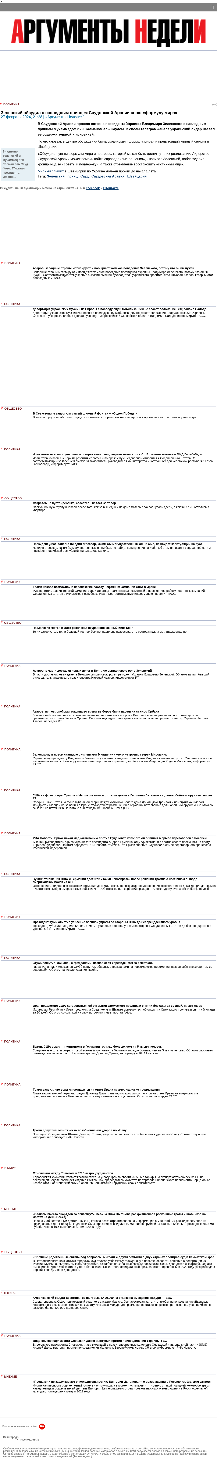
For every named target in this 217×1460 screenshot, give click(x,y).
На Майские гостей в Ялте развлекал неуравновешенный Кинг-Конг (83, 627)
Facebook (93, 188)
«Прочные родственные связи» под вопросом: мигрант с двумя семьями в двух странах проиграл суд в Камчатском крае (123, 1257)
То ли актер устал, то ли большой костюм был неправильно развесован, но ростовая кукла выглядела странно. (110, 631)
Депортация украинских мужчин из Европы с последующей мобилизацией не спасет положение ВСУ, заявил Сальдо (119, 309)
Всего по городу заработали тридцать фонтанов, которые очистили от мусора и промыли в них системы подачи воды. (115, 417)
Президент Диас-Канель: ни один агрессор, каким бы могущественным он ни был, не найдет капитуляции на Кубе (118, 544)
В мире (10, 1168)
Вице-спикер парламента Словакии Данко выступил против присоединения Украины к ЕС (100, 1340)
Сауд (84, 176)
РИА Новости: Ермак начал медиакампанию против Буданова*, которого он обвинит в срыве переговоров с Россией (120, 838)
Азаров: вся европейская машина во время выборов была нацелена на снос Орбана (96, 711)
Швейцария (136, 176)
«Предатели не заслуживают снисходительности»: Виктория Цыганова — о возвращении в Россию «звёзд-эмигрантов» (122, 1381)
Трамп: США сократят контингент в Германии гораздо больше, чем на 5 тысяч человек (97, 1046)
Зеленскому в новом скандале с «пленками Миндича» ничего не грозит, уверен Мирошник (100, 754)
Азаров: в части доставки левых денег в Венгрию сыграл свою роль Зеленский (92, 670)
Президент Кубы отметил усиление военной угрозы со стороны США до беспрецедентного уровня (106, 922)
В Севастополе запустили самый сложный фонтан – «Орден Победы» (85, 413)
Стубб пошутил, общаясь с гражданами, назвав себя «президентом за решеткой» (93, 963)
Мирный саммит (51, 171)
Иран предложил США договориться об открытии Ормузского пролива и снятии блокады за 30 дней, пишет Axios (117, 1005)
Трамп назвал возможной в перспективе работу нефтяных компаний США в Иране (94, 587)
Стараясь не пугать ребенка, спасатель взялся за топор (74, 503)
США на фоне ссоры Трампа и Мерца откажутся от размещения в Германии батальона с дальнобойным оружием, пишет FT (122, 797)
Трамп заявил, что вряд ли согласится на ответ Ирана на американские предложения (96, 1089)
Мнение (10, 1209)
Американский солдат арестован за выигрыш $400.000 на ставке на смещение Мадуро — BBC (102, 1297)
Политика (11, 104)
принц (72, 176)
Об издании (10, 1442)
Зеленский (56, 176)
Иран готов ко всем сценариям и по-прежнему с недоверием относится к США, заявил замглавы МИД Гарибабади (117, 454)
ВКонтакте (110, 188)
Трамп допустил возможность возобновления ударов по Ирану (80, 1130)
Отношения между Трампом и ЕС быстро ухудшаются (73, 1173)
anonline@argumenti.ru (16, 1446)
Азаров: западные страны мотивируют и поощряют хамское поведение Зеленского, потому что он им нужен (113, 268)
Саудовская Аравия (108, 176)
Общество (13, 408)
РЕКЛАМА (9, 1439)
